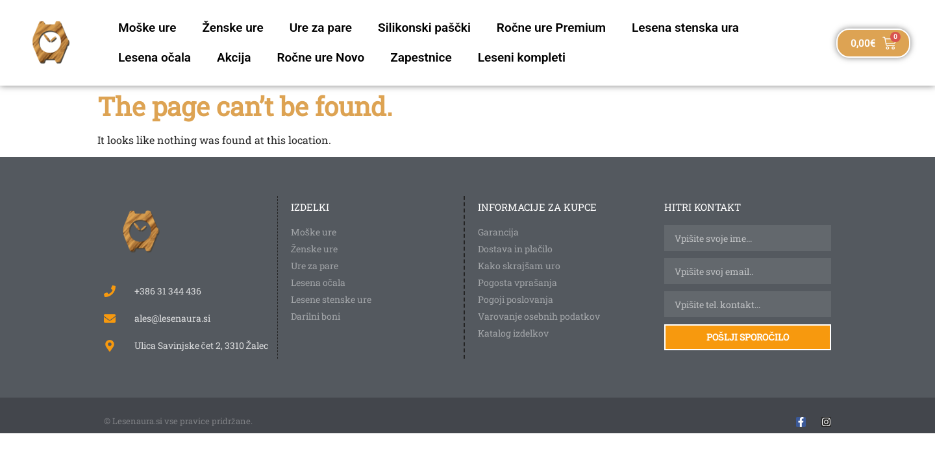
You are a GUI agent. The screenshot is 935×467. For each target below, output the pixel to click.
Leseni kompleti (522, 57)
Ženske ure (232, 27)
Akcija (234, 57)
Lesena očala (154, 57)
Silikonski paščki (424, 27)
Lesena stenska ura (685, 27)
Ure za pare (321, 27)
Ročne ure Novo (320, 57)
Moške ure (147, 27)
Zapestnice (420, 57)
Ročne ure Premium (551, 27)
